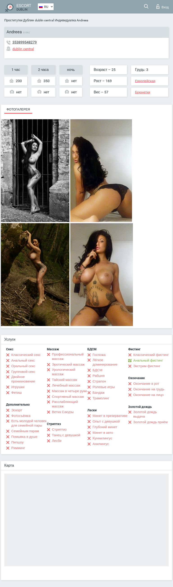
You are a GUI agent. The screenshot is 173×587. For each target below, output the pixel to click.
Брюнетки (142, 92)
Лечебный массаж (66, 385)
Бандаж (99, 393)
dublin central (44, 20)
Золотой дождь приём (150, 422)
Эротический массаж (68, 364)
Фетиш (16, 393)
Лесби (57, 441)
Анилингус (101, 444)
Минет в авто (103, 433)
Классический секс (26, 355)
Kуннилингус (102, 438)
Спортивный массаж (68, 397)
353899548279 (24, 42)
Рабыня (99, 376)
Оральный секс (23, 366)
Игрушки (18, 387)
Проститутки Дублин (19, 20)
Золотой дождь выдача (145, 414)
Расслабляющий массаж (65, 404)
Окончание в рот (146, 384)
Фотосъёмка (20, 416)
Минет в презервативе (110, 416)
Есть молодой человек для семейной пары (28, 423)
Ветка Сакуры (63, 412)
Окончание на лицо (148, 395)
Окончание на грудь (148, 389)
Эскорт (16, 410)
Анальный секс (23, 360)
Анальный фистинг (148, 360)
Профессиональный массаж (68, 356)
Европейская (145, 81)
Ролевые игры (104, 387)
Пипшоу (17, 442)
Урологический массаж (63, 372)
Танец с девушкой (66, 435)
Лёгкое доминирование (105, 362)
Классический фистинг (151, 355)
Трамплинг (101, 398)
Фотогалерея (18, 109)
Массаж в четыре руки (69, 391)
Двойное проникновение (23, 379)
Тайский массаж (64, 380)
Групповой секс (23, 372)
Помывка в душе (24, 437)
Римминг (18, 448)
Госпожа (99, 355)
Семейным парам (25, 431)
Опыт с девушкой (106, 421)
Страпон (99, 381)
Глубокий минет (105, 427)
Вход (162, 6)
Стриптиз (59, 429)
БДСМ (97, 370)
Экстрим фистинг (146, 366)
